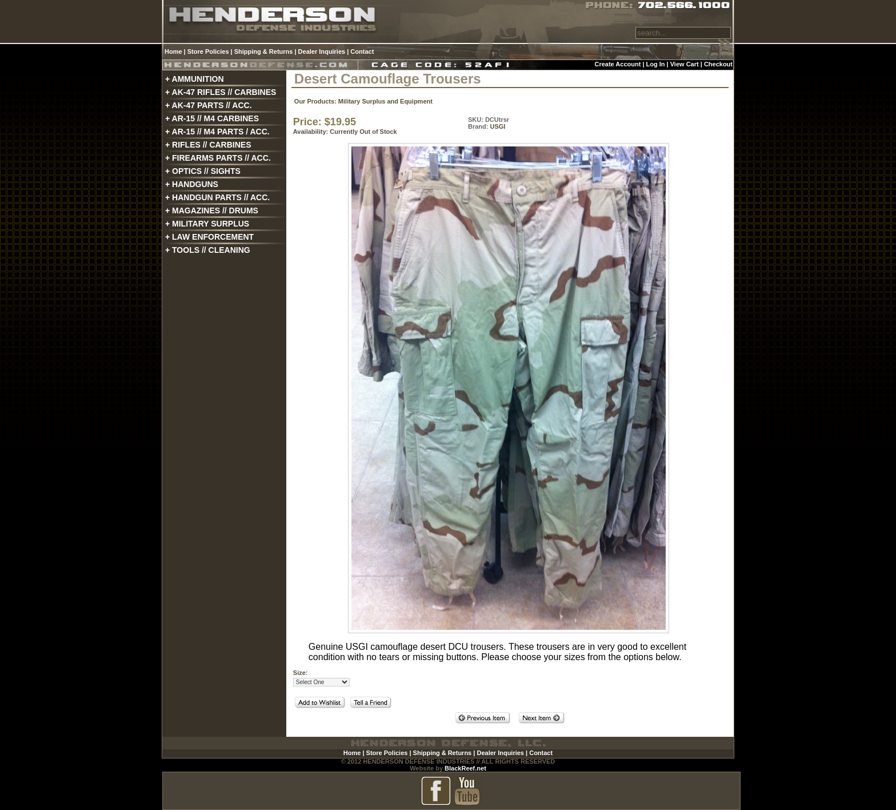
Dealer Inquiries (322, 51)
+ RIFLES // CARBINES (208, 144)
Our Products (314, 101)
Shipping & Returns (263, 51)
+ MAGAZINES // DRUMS (211, 210)
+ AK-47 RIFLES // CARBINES (220, 92)
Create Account (617, 64)
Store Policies (208, 51)
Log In (655, 64)
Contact (362, 51)
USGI (497, 126)
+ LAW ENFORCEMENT (209, 236)
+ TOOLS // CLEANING (207, 250)
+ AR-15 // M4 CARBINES (212, 118)
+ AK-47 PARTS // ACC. (208, 105)
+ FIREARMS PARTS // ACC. (218, 157)
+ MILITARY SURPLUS (207, 223)
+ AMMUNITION (194, 79)
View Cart (684, 64)
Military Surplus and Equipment (385, 101)
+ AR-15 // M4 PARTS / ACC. (217, 131)
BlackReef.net (465, 768)
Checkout (718, 64)
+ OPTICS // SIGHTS (203, 171)
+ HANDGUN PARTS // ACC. (217, 197)
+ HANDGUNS (191, 184)
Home (173, 51)
